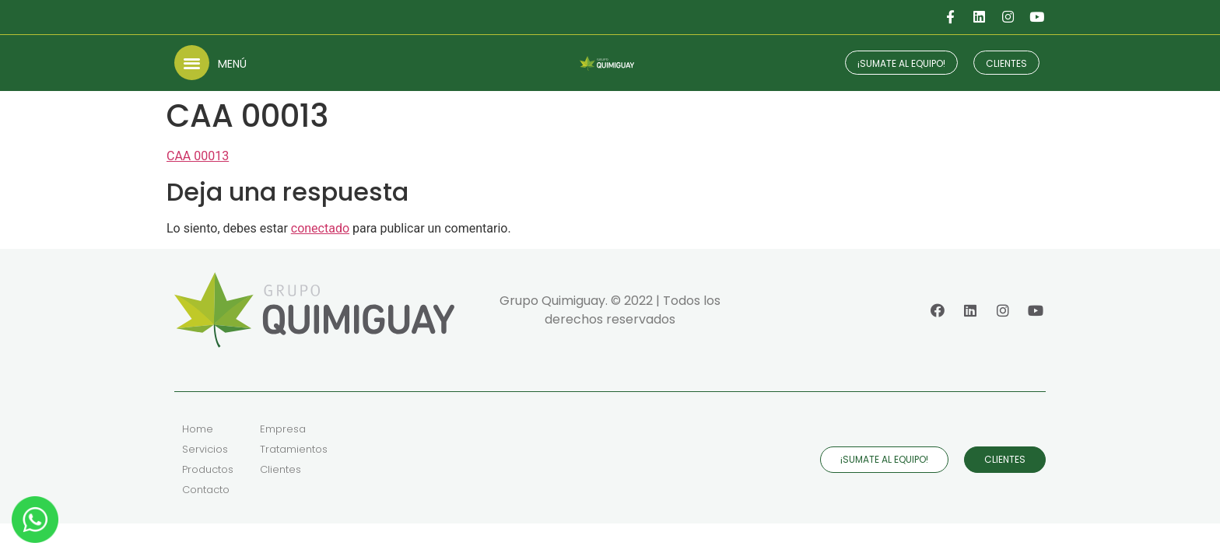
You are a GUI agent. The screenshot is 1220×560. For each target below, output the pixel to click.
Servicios (205, 449)
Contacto (206, 489)
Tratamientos (294, 449)
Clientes (280, 469)
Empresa (283, 429)
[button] (191, 62)
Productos (207, 469)
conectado (320, 228)
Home (197, 429)
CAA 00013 (198, 156)
